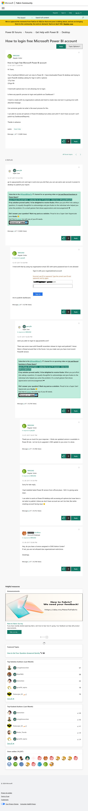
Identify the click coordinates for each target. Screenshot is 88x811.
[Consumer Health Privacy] (28, 804)
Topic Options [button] (74, 46)
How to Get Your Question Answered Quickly (23, 653)
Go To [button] (77, 13)
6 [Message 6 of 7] (28, 511)
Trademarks (5, 800)
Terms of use (5, 796)
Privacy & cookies (6, 793)
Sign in (63, 13)
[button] (61, 46)
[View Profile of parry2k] (19, 170)
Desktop (66, 32)
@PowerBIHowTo (26, 194)
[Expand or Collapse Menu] (3, 8)
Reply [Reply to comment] (76, 238)
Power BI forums (13, 32)
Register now (68, 24)
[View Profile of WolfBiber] (37, 532)
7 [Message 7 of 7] (28, 561)
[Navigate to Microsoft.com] (7, 3)
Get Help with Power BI (47, 32)
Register (55, 13)
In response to (18, 258)
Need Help (17, 129)
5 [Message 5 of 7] (28, 449)
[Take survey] (14, 632)
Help (70, 13)
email (19, 219)
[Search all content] (60, 18)
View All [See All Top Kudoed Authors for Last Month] (10, 743)
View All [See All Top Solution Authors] (10, 698)
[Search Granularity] (25, 18)
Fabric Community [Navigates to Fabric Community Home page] (24, 3)
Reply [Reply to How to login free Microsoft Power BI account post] (76, 141)
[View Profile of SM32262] (16, 55)
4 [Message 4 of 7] (23, 403)
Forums (28, 32)
